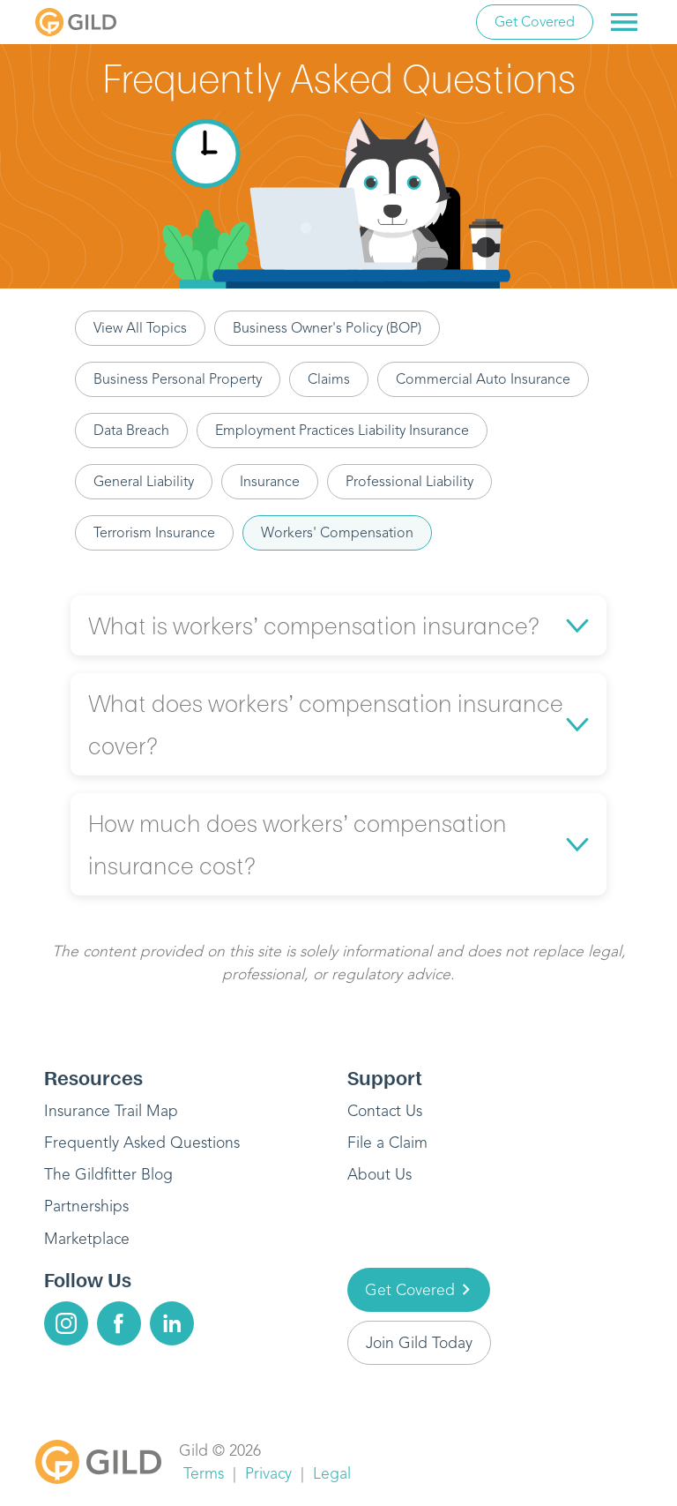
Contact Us (384, 1111)
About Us (379, 1174)
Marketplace (87, 1239)
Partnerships (86, 1206)
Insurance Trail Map (111, 1111)
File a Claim (387, 1142)
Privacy (268, 1473)
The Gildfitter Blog (108, 1174)
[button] (338, 626)
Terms (203, 1473)
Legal (332, 1473)
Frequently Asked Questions (142, 1142)
